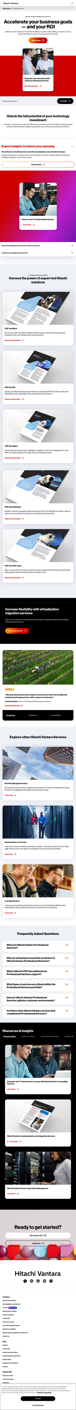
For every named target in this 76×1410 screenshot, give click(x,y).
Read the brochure (33, 86)
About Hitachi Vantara (9, 1300)
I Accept (38, 1398)
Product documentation (10, 1352)
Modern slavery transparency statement (15, 1333)
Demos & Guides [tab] (10, 1036)
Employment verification (10, 1363)
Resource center (8, 1375)
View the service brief (14, 340)
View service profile (17, 630)
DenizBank (33, 715)
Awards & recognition (9, 1329)
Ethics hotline (7, 1359)
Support (5, 1345)
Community (6, 1349)
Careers (5, 1308)
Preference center (8, 1322)
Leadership (6, 1318)
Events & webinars (8, 1315)
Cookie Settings (38, 1405)
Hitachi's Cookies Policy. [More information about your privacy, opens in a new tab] (44, 1392)
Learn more (29, 225)
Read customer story (14, 705)
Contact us (6, 1336)
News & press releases (10, 1311)
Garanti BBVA (56, 715)
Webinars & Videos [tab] (28, 1036)
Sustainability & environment (12, 1304)
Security (5, 1367)
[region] (38, 1397)
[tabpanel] (38, 1121)
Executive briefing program (11, 1325)
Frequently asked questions (11, 1356)
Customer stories (8, 1379)
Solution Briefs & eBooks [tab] (50, 1036)
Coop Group (10, 715)
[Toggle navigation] (72, 3)
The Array (6, 1383)
